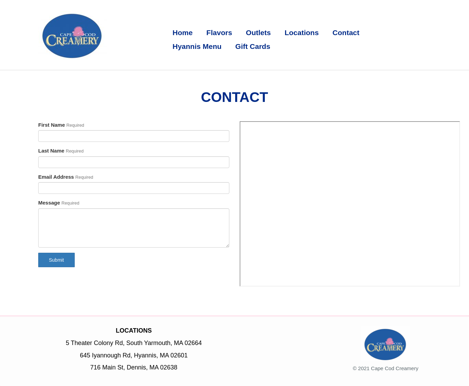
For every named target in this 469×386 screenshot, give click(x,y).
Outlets (258, 32)
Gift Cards (252, 46)
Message (49, 203)
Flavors (219, 32)
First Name (51, 125)
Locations (301, 32)
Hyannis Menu (197, 46)
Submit (56, 260)
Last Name (51, 151)
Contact (346, 32)
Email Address (56, 177)
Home (182, 32)
